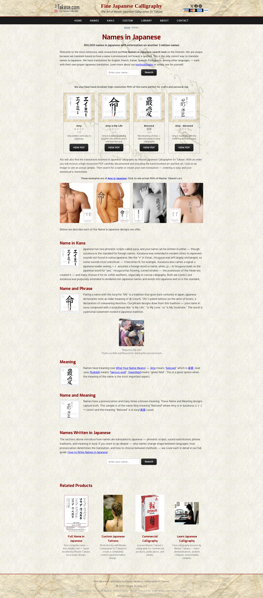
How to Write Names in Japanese (88, 452)
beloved (171, 368)
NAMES (94, 20)
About (133, 590)
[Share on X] (191, 6)
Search (149, 72)
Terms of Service (102, 590)
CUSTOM (128, 20)
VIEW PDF (79, 147)
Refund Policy (120, 590)
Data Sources (179, 590)
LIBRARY (146, 20)
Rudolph (95, 372)
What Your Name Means (130, 368)
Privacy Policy (83, 590)
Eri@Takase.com (161, 590)
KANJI (110, 20)
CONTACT (183, 20)
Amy (153, 368)
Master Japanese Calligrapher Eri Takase (138, 11)
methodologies (144, 64)
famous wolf (118, 372)
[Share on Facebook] (196, 6)
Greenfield (134, 372)
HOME (78, 20)
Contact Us (144, 590)
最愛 (190, 368)
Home (127, 27)
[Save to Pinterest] (200, 6)
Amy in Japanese (117, 178)
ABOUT (164, 20)
